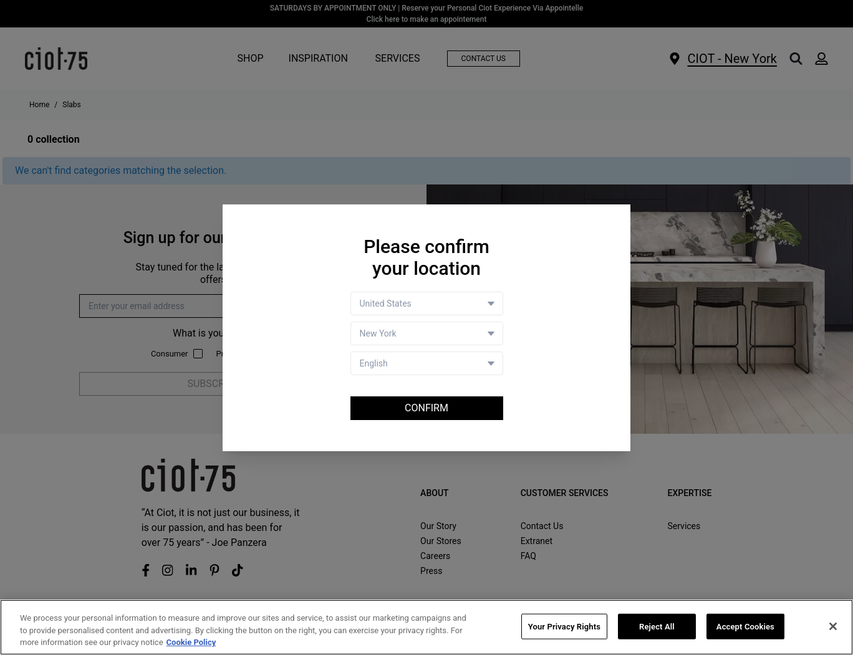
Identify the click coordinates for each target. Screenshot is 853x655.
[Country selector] (426, 303)
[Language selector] (426, 363)
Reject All (657, 626)
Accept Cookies (745, 626)
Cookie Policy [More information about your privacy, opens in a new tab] (191, 643)
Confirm (426, 408)
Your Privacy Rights (564, 626)
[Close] (833, 626)
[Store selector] (426, 333)
